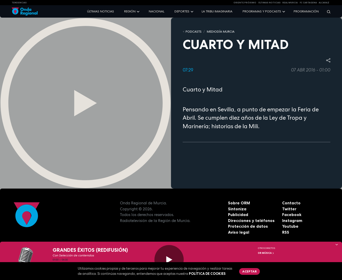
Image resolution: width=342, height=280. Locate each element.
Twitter (289, 208)
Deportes (181, 11)
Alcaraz (324, 2)
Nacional (156, 11)
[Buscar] (327, 12)
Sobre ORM (239, 202)
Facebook (291, 214)
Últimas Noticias (269, 2)
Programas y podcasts (262, 11)
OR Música (266, 253)
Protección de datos (248, 226)
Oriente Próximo (244, 2)
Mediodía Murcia (220, 32)
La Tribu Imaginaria (217, 11)
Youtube (290, 226)
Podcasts (194, 32)
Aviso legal (238, 232)
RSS (285, 232)
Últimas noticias (100, 11)
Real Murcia (290, 2)
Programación (306, 11)
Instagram (292, 220)
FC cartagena (308, 2)
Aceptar (249, 271)
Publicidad (238, 214)
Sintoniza (237, 208)
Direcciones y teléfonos (251, 220)
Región (130, 11)
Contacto (291, 202)
